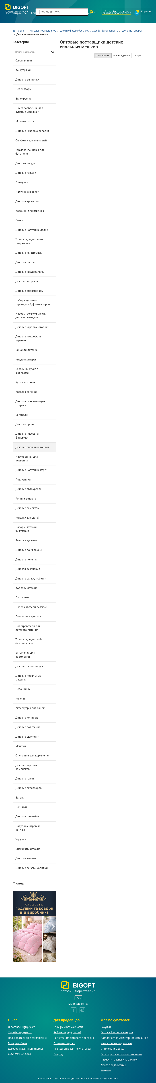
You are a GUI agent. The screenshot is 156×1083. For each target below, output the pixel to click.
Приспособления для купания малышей (29, 109)
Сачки (19, 220)
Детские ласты (25, 261)
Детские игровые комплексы (26, 766)
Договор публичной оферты (25, 1048)
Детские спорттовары (29, 290)
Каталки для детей (27, 517)
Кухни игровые (25, 381)
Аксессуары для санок (30, 707)
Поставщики (103, 55)
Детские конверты (27, 717)
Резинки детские (26, 540)
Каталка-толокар (26, 391)
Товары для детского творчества (29, 240)
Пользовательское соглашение (27, 1037)
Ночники (21, 806)
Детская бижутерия (27, 568)
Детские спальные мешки (32, 446)
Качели (20, 698)
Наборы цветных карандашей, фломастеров (32, 301)
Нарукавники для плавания (26, 458)
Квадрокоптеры (25, 359)
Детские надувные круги (31, 469)
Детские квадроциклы (29, 271)
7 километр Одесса (112, 1048)
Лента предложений (113, 1064)
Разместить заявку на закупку (119, 1059)
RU (78, 997)
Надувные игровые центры (27, 827)
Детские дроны (25, 423)
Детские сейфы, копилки (31, 867)
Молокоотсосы (25, 121)
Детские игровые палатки (32, 130)
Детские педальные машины (28, 677)
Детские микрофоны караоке (28, 337)
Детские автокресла (28, 488)
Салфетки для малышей (31, 140)
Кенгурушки (23, 69)
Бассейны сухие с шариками (26, 370)
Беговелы (21, 414)
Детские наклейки (27, 816)
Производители (121, 55)
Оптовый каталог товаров (117, 1032)
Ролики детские (25, 498)
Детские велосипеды (29, 665)
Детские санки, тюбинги (30, 578)
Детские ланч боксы (28, 549)
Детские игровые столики (32, 326)
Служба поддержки (20, 1032)
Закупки (106, 1026)
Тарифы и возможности (68, 1026)
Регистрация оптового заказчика (121, 1053)
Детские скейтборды (28, 787)
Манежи (20, 745)
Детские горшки (25, 172)
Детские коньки (25, 858)
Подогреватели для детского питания (27, 627)
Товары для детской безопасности (28, 640)
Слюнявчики (23, 60)
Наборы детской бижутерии (26, 528)
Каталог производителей (116, 1042)
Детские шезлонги (27, 736)
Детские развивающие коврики (30, 402)
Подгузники (23, 479)
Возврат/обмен (17, 1042)
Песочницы (22, 688)
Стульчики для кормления (32, 755)
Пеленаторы (23, 88)
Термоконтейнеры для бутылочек (29, 151)
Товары (137, 55)
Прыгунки (21, 181)
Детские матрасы (26, 280)
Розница (106, 1070)
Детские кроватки (27, 201)
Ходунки (20, 839)
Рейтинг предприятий (67, 1032)
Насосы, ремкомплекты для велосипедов (30, 315)
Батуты (19, 797)
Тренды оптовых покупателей (72, 1048)
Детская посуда (25, 162)
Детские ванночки (27, 79)
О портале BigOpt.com (21, 1026)
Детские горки (24, 778)
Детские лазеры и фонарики (27, 435)
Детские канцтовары (28, 252)
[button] (16, 926)
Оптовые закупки (64, 1042)
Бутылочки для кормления (25, 654)
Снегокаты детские (27, 848)
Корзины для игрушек (29, 210)
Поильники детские (28, 616)
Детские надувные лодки (31, 229)
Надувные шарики (27, 191)
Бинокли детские (26, 349)
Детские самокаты (27, 507)
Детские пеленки (26, 559)
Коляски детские (26, 587)
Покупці (58, 1053)
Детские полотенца (27, 726)
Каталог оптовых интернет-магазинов (124, 1037)
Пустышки (22, 597)
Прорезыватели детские (31, 606)
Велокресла (23, 98)
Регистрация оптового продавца (74, 1037)
